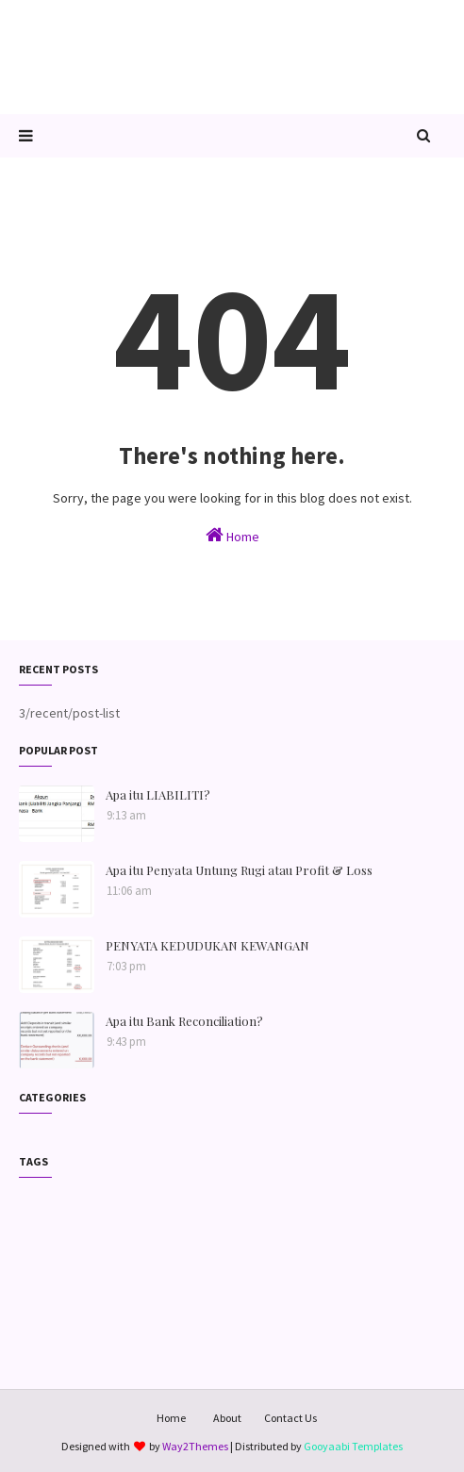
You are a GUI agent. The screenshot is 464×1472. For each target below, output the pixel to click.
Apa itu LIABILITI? (158, 794)
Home (232, 535)
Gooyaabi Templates (353, 1446)
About (227, 1418)
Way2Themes (195, 1446)
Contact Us (290, 1418)
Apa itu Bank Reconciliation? (184, 1021)
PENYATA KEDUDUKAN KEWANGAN (207, 945)
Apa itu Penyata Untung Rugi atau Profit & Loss (239, 870)
